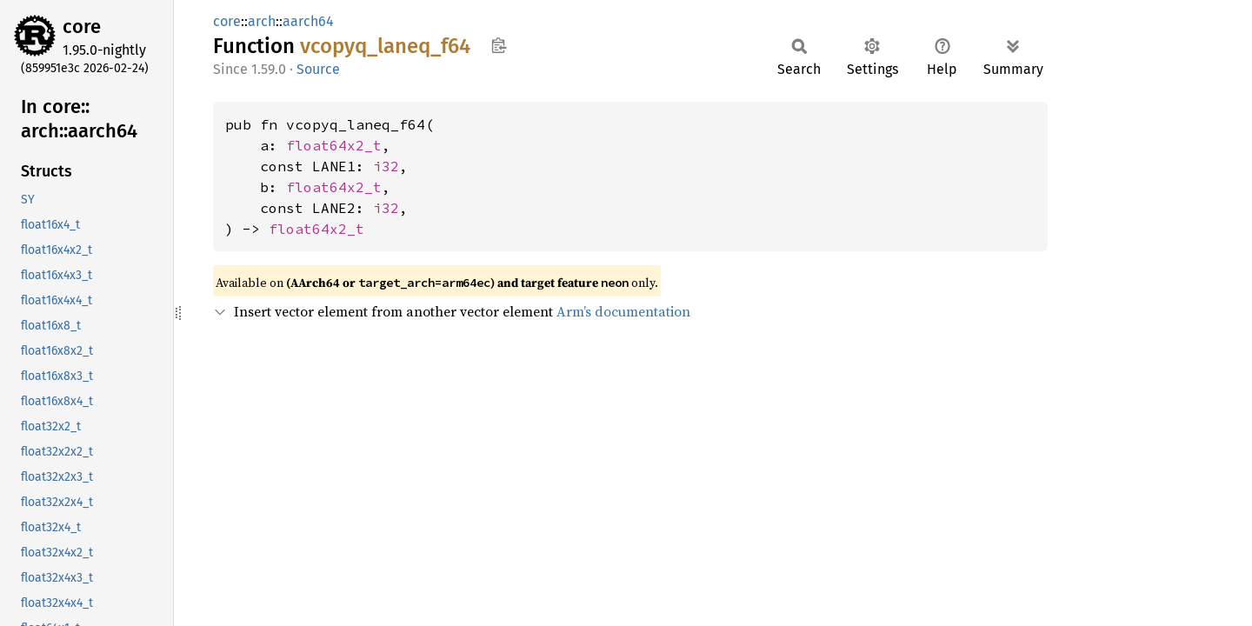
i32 (386, 166)
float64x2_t (334, 145)
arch (262, 21)
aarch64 (308, 21)
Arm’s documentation (623, 311)
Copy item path (498, 45)
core (82, 26)
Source (318, 69)
